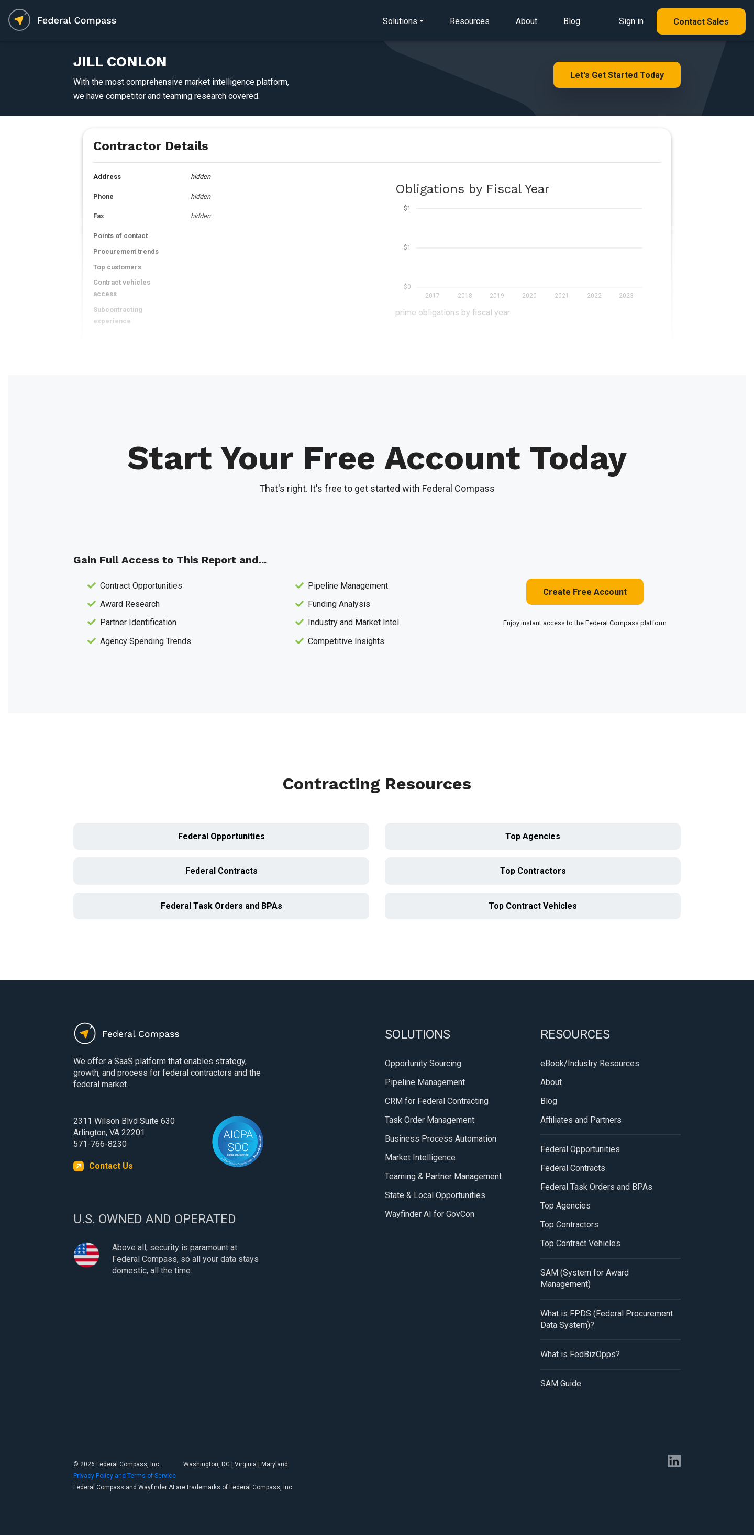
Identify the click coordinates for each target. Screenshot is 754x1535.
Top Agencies (532, 836)
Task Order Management (429, 1120)
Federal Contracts (221, 871)
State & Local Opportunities (435, 1195)
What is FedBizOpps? (580, 1354)
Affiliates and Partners (581, 1120)
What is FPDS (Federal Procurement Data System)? (606, 1319)
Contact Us (111, 1166)
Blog (571, 21)
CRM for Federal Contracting (437, 1101)
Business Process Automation (440, 1139)
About (526, 21)
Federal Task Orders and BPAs (221, 906)
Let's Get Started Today (617, 75)
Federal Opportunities (221, 836)
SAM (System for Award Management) (584, 1278)
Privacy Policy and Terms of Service (124, 1476)
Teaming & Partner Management (443, 1176)
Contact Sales (701, 22)
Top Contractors (533, 871)
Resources (470, 21)
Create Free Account (585, 592)
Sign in (631, 21)
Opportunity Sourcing (423, 1063)
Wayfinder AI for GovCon (429, 1214)
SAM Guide (560, 1384)
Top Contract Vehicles (533, 906)
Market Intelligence (420, 1157)
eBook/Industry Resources (589, 1063)
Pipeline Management (425, 1082)
